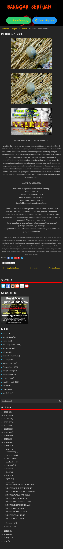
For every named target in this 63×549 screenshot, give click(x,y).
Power (24, 29)
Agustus (9, 465)
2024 (6, 419)
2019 (6, 436)
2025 (6, 415)
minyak (6, 352)
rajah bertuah (8, 382)
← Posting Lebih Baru (10, 268)
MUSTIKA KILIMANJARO (16, 512)
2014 (6, 531)
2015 (6, 449)
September (11, 462)
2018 (6, 439)
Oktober (9, 459)
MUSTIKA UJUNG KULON (16, 498)
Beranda (5, 29)
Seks (5, 386)
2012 (6, 538)
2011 (6, 541)
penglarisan (8, 371)
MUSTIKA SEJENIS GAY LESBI (18, 502)
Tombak (6, 393)
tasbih (5, 389)
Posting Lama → (55, 268)
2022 (6, 426)
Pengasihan (15, 29)
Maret (9, 482)
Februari (10, 523)
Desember (10, 452)
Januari (9, 526)
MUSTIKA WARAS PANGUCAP (18, 495)
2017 (6, 442)
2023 (6, 422)
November (10, 455)
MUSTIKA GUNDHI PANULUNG (18, 488)
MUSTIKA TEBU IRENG (15, 515)
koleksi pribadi (9, 345)
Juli (7, 469)
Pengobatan (8, 374)
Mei (8, 475)
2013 (6, 534)
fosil (4, 333)
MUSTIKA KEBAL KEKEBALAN (18, 505)
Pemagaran (7, 363)
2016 (6, 446)
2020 (6, 432)
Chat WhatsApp (18, 20)
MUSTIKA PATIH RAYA (14, 508)
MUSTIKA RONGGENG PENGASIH (19, 485)
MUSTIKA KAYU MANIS (12, 34)
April (8, 479)
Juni (8, 472)
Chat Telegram (44, 20)
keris (5, 341)
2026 (6, 412)
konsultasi (7, 348)
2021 (6, 429)
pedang (6, 360)
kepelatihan (8, 337)
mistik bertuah (9, 356)
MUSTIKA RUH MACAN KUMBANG (20, 491)
